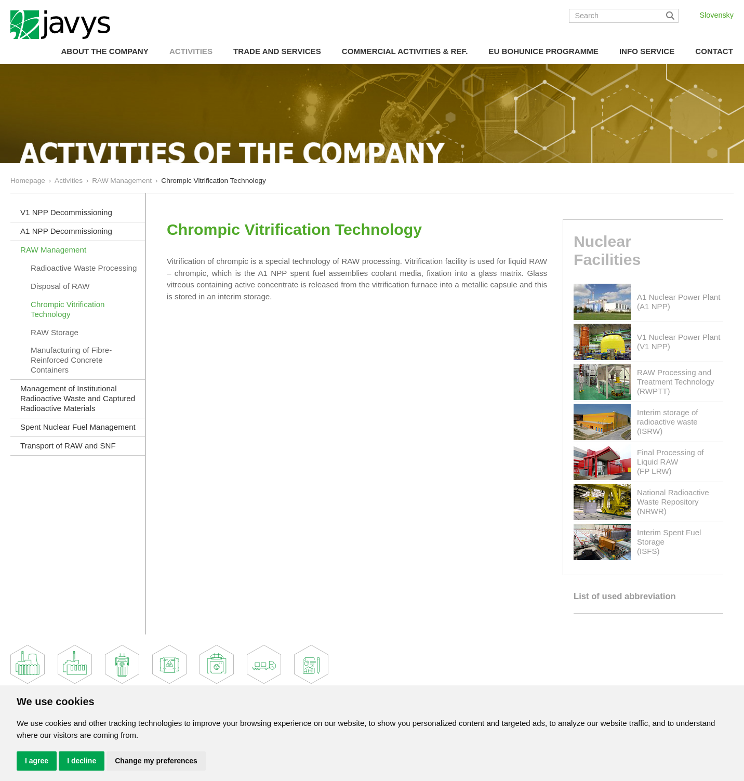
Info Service (646, 51)
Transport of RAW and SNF (68, 445)
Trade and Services (277, 51)
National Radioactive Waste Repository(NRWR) (673, 501)
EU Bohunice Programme (543, 51)
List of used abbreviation (625, 596)
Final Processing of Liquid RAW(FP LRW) (670, 461)
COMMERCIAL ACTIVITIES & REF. (405, 51)
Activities (190, 51)
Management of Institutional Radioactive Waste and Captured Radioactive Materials (77, 398)
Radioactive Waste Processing (84, 267)
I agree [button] (36, 761)
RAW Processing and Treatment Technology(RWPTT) (675, 381)
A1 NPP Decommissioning (66, 231)
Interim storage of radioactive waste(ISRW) (667, 421)
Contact (714, 51)
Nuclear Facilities (607, 250)
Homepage (27, 180)
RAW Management (122, 180)
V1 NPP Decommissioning (66, 212)
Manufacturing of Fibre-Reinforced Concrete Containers (71, 360)
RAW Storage (54, 332)
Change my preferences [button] (156, 761)
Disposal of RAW (60, 286)
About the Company (104, 51)
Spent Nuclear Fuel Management (78, 426)
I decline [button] (81, 761)
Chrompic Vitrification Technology (67, 309)
